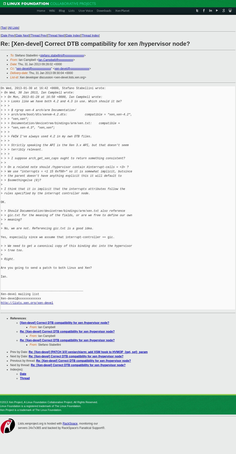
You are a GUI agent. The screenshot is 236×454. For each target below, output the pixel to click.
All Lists (13, 27)
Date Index (73, 35)
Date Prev (7, 35)
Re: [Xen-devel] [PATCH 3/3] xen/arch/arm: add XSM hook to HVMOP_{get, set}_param (88, 352)
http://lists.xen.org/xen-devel (27, 303)
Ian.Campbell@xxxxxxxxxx (55, 60)
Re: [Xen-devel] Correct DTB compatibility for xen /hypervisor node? (67, 331)
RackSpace (70, 423)
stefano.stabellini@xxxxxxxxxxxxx (62, 55)
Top (3, 27)
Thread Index (90, 35)
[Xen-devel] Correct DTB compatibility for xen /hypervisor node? (64, 322)
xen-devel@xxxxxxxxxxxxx (34, 68)
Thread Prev (38, 35)
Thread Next (56, 35)
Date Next (22, 35)
